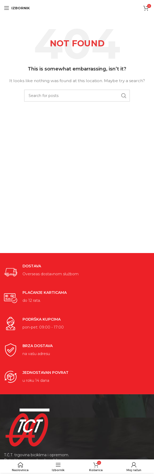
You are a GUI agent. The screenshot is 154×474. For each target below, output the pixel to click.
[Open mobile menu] (17, 8)
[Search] (77, 96)
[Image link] (28, 427)
